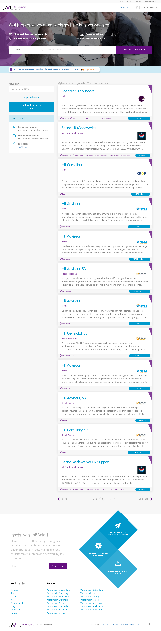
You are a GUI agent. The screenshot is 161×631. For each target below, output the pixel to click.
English (105, 624)
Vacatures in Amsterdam (58, 590)
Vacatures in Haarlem (57, 609)
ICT (12, 599)
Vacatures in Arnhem (56, 612)
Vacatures (124, 7)
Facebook (146, 624)
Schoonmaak (17, 603)
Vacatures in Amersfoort (91, 609)
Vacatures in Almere (89, 599)
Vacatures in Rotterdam (91, 590)
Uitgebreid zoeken (31, 97)
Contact (138, 2)
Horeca (14, 612)
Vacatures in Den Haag (57, 593)
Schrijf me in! (58, 566)
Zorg (13, 606)
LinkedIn (150, 624)
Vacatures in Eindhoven (58, 596)
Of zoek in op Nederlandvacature (54, 70)
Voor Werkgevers (151, 2)
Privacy (115, 624)
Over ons (129, 2)
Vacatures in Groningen (58, 599)
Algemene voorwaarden (130, 624)
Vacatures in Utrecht (90, 593)
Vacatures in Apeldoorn (91, 606)
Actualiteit (14, 83)
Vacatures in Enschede (57, 606)
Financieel (15, 609)
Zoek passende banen (134, 49)
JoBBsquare (24, 147)
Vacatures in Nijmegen (91, 603)
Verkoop (15, 590)
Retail (13, 593)
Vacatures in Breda (55, 603)
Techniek (15, 596)
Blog (121, 2)
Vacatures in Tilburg (89, 596)
